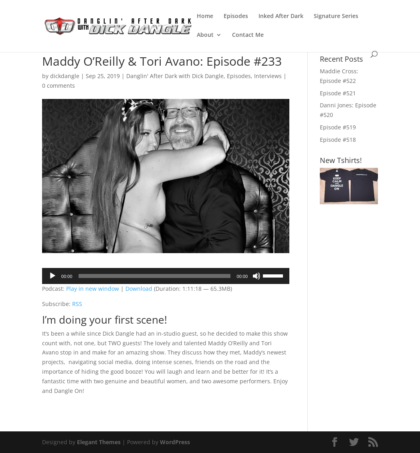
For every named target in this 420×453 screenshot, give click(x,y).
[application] (165, 276)
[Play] (52, 276)
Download (138, 288)
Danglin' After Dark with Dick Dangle (175, 76)
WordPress (175, 442)
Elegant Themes (99, 442)
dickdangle (64, 76)
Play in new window (92, 288)
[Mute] (256, 276)
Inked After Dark (280, 16)
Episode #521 (338, 93)
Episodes (236, 16)
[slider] (154, 276)
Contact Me (248, 35)
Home (205, 16)
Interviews (268, 76)
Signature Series (336, 16)
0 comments (58, 85)
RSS (77, 304)
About (205, 35)
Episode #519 (338, 127)
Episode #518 (338, 139)
